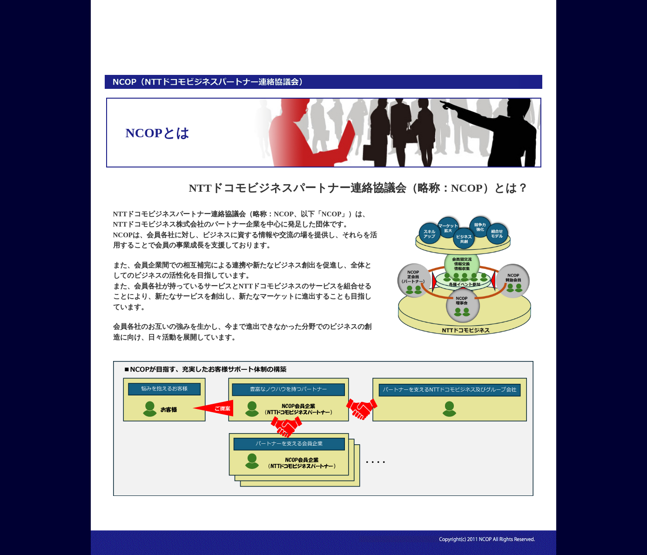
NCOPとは (167, 46)
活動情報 (370, 46)
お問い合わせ (506, 46)
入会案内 (303, 46)
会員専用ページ (438, 46)
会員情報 (235, 46)
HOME (119, 46)
